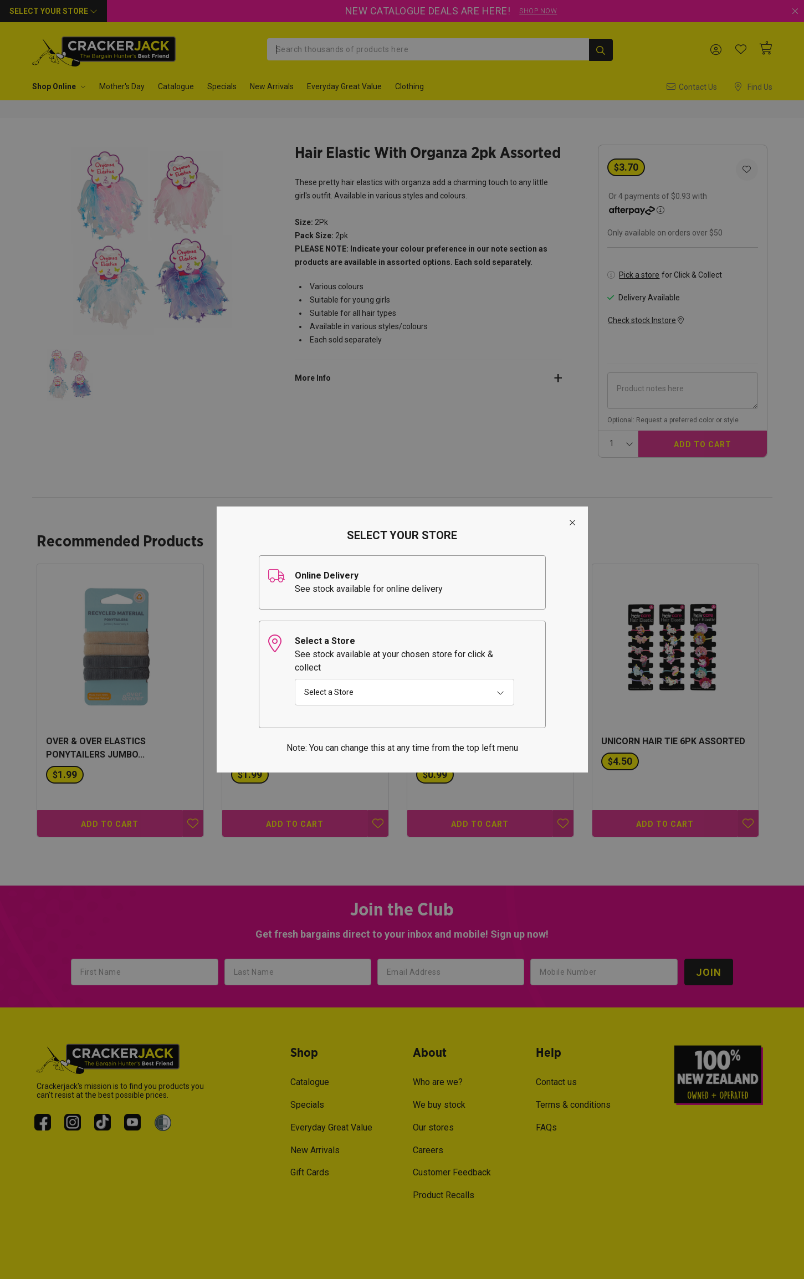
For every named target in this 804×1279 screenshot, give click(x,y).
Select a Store (329, 692)
